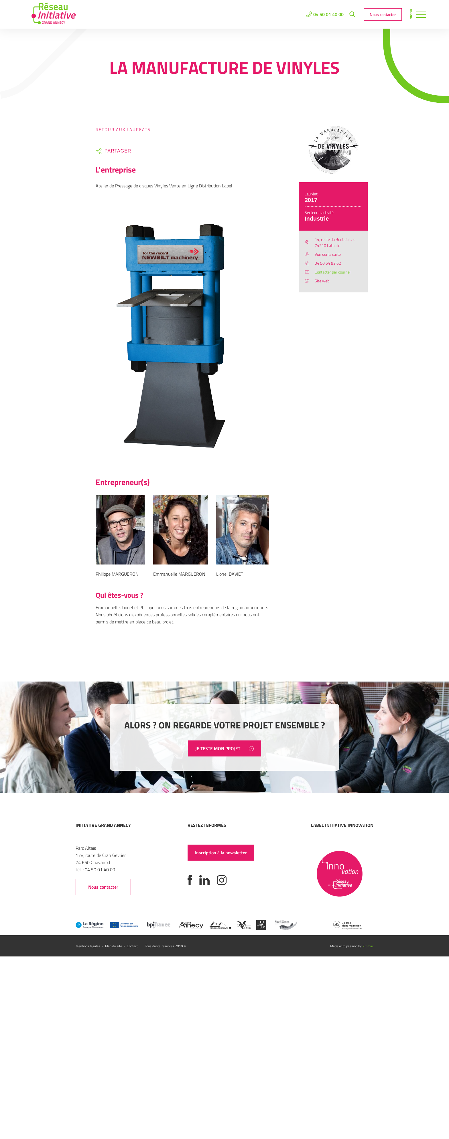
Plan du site (113, 946)
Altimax (368, 946)
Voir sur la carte (328, 254)
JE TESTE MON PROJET (224, 748)
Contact (132, 946)
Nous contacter (383, 14)
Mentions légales (88, 946)
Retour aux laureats (123, 129)
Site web (322, 281)
